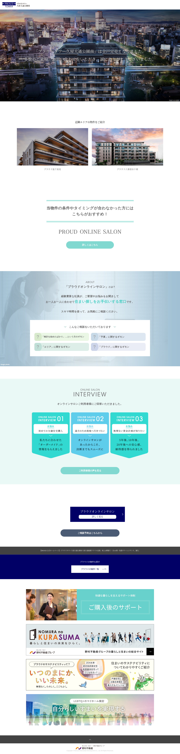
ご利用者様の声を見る (90, 470)
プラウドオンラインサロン (90, 514)
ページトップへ (90, 740)
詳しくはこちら (90, 245)
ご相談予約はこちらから (90, 533)
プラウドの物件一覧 (93, 569)
